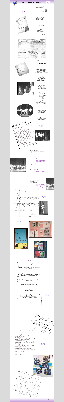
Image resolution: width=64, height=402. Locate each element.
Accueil (49, 399)
